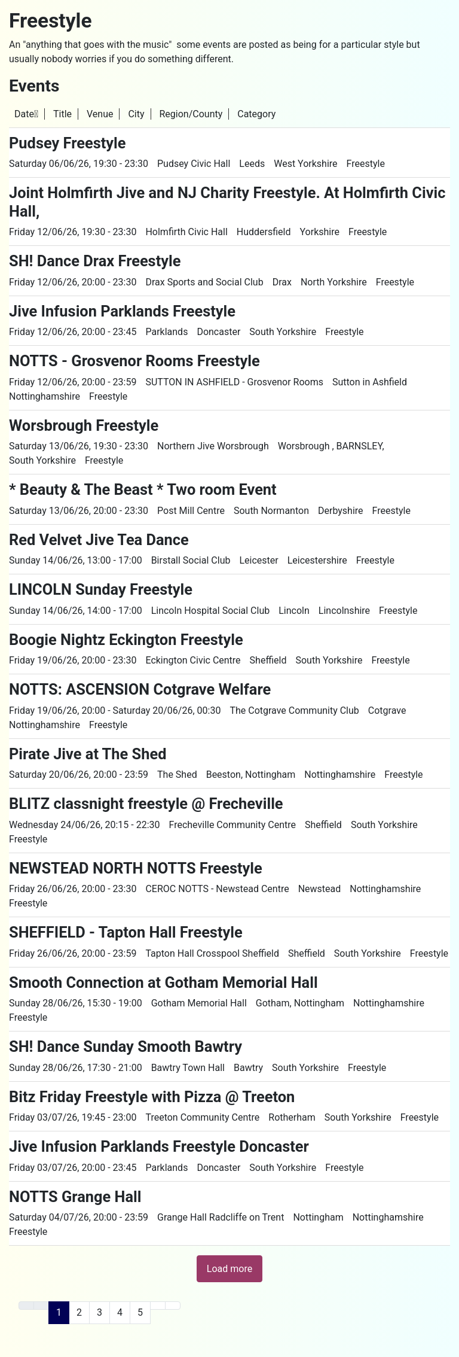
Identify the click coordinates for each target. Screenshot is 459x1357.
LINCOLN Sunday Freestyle (100, 589)
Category (256, 114)
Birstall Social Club (191, 560)
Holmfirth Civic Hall (186, 232)
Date (26, 114)
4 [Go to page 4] (120, 1312)
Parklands (166, 331)
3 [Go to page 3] (99, 1312)
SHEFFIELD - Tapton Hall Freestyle (126, 932)
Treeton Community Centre (202, 1117)
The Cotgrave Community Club (294, 710)
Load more (229, 1268)
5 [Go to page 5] (140, 1312)
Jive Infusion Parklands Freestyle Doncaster (159, 1146)
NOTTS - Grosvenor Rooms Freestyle (134, 361)
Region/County (190, 114)
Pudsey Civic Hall (193, 163)
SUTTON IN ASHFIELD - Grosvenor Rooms (234, 382)
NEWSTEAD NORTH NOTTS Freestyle (135, 868)
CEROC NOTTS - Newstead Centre (217, 888)
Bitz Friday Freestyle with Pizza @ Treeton (152, 1097)
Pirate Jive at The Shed (87, 754)
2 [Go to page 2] (79, 1312)
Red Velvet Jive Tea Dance (99, 540)
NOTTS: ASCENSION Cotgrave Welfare (140, 689)
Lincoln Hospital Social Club (210, 610)
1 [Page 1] (59, 1312)
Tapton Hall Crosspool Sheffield (212, 953)
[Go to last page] (172, 1305)
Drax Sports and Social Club (204, 282)
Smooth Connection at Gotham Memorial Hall (163, 982)
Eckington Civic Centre (192, 660)
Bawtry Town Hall (188, 1067)
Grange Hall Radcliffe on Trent (220, 1217)
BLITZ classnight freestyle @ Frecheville (146, 804)
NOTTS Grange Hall (75, 1197)
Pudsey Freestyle (67, 143)
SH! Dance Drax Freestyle (94, 261)
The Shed (177, 774)
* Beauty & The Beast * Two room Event (143, 489)
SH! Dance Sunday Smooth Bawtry (125, 1046)
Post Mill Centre (191, 510)
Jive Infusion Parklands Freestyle (122, 311)
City (136, 114)
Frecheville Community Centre (232, 824)
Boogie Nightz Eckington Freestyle (126, 640)
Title (62, 114)
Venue (100, 114)
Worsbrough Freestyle (83, 425)
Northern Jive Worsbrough (213, 446)
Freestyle (366, 163)
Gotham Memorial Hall (199, 1003)
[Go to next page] (158, 1305)
